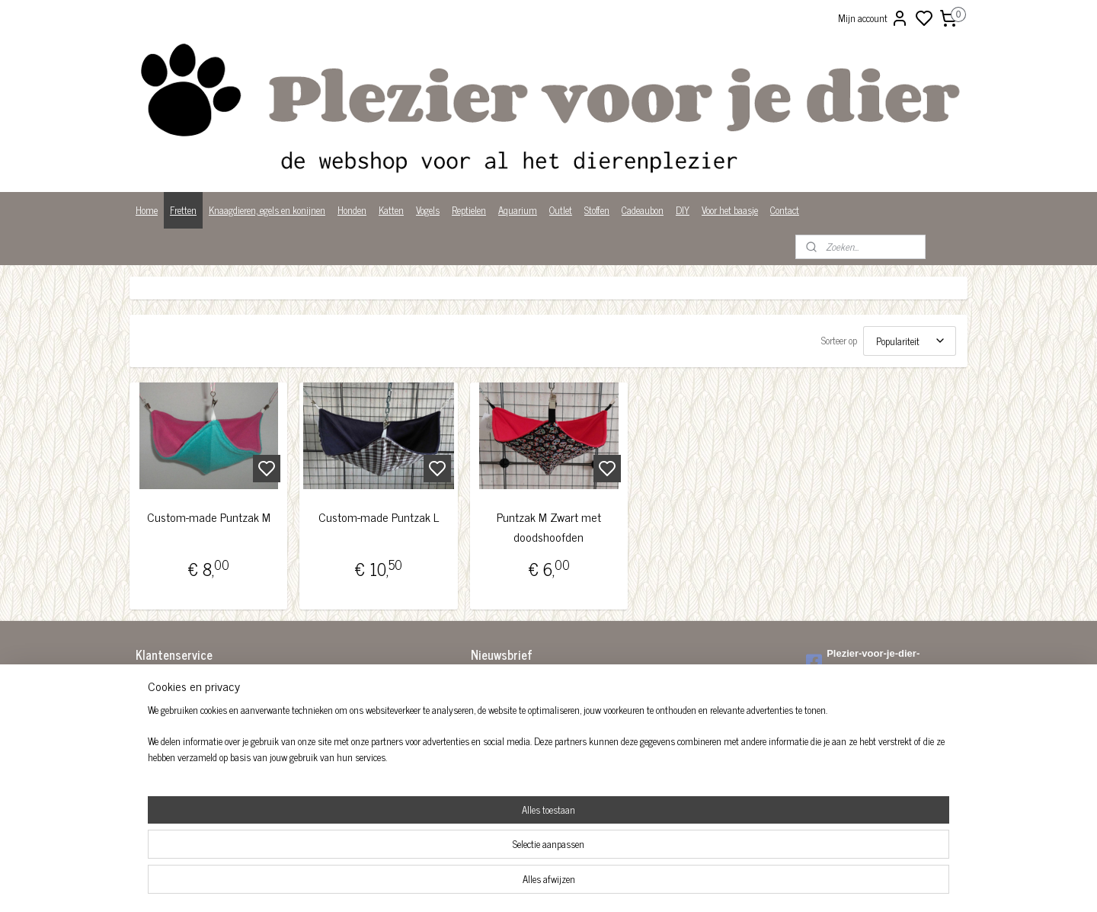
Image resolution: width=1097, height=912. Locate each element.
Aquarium (517, 210)
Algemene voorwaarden (179, 682)
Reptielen (469, 210)
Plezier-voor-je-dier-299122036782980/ (862, 661)
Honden (351, 210)
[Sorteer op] (909, 341)
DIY (682, 210)
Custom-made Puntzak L (378, 516)
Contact (784, 210)
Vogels (428, 210)
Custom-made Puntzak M (208, 516)
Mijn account (873, 18)
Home (147, 210)
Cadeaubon (643, 210)
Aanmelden (504, 717)
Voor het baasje (730, 210)
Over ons (152, 746)
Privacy (150, 762)
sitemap (600, 884)
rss (623, 884)
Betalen (150, 698)
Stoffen (596, 210)
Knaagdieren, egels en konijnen (267, 210)
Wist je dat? (158, 778)
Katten (391, 210)
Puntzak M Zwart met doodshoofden (548, 526)
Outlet (560, 210)
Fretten (183, 210)
